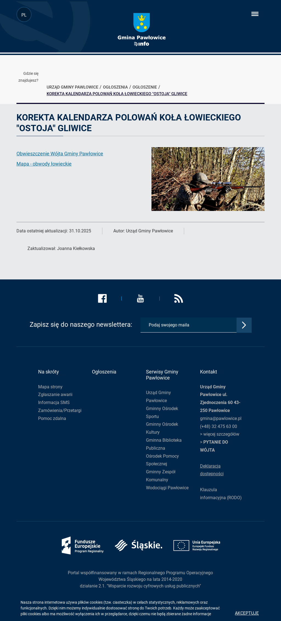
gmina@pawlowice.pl (220, 418)
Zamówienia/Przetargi (60, 410)
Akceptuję (247, 613)
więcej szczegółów (221, 434)
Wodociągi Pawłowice (167, 487)
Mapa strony (50, 386)
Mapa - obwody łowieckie (44, 164)
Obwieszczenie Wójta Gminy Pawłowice (59, 153)
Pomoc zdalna (52, 418)
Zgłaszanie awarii (55, 394)
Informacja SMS (54, 402)
